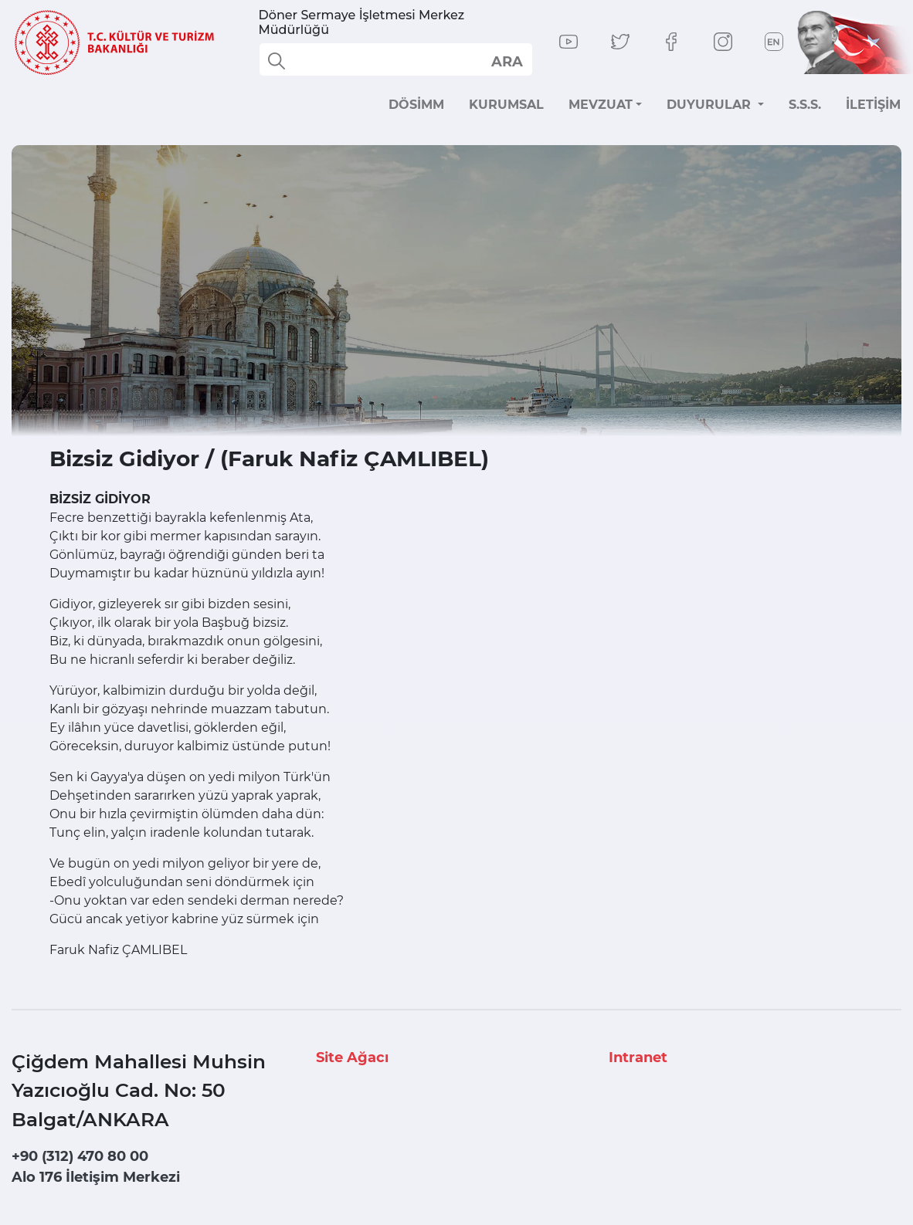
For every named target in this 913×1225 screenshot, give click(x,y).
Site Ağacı (352, 1057)
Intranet (638, 1057)
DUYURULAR (711, 104)
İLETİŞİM (873, 104)
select (506, 60)
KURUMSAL (506, 104)
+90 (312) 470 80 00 (80, 1156)
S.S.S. (805, 104)
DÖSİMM (416, 104)
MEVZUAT (601, 104)
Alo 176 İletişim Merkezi (96, 1177)
